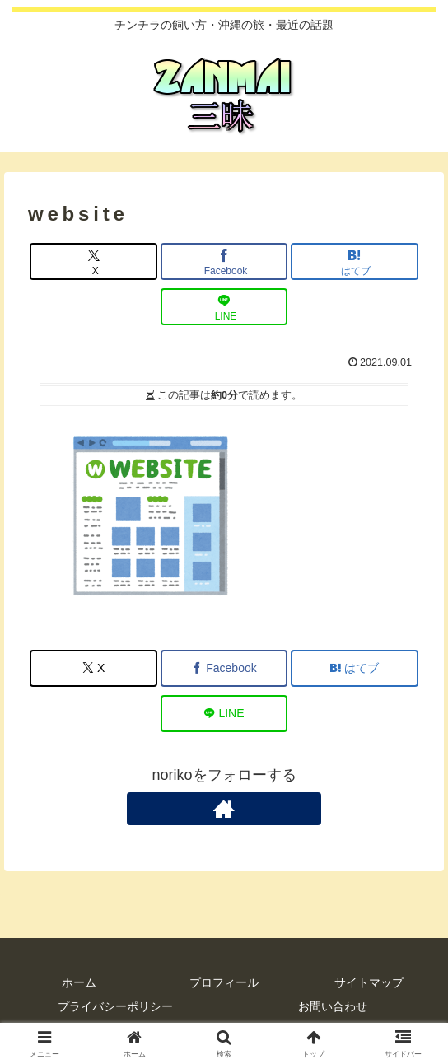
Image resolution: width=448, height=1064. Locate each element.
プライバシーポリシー (115, 1006)
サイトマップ (369, 982)
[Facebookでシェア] (224, 261)
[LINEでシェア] (224, 306)
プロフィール (224, 982)
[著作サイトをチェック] (224, 808)
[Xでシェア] (93, 261)
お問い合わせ (332, 1006)
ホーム (79, 982)
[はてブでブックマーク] (354, 261)
